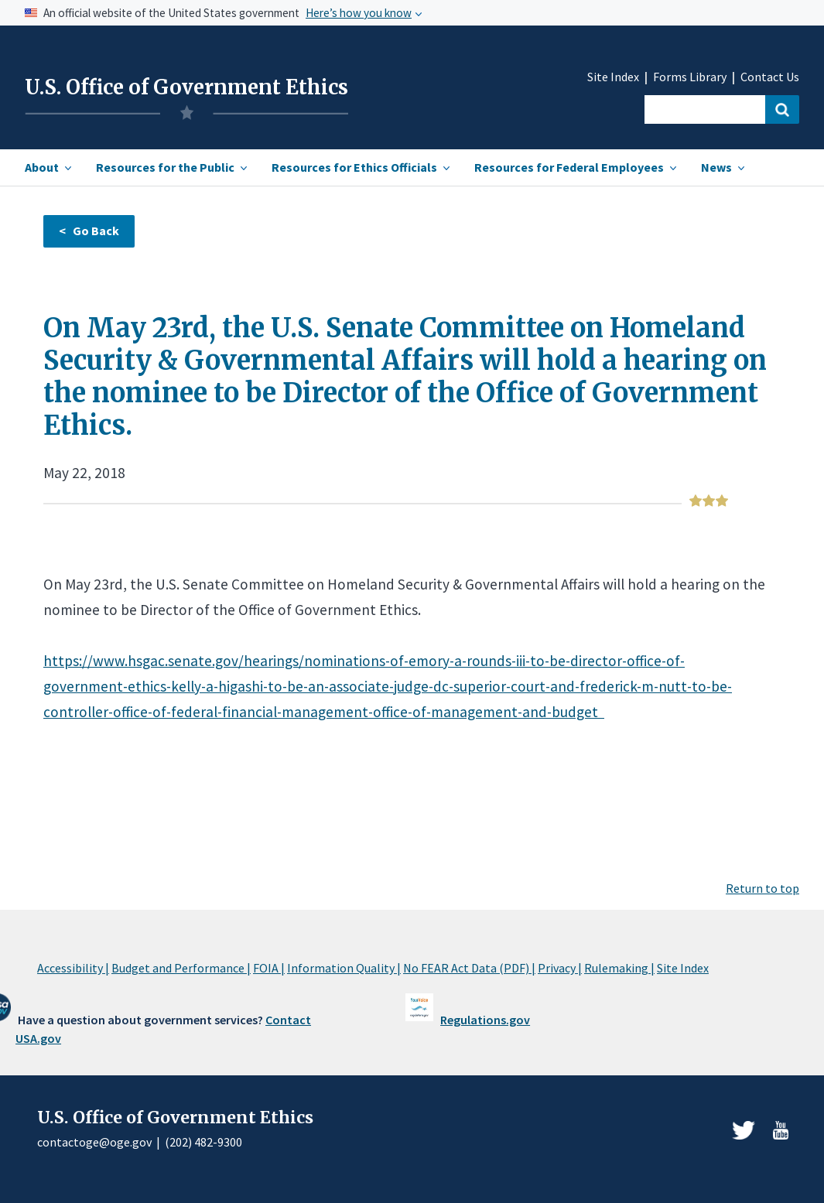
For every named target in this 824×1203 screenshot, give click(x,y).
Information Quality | (344, 968)
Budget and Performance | (181, 968)
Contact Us (769, 77)
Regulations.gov (485, 1019)
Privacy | (560, 968)
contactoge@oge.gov (94, 1142)
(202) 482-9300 (203, 1142)
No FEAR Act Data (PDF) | (469, 968)
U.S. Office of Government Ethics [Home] (186, 87)
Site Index (613, 77)
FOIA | (269, 968)
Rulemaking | (619, 968)
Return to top (762, 888)
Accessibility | (73, 968)
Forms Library (690, 77)
